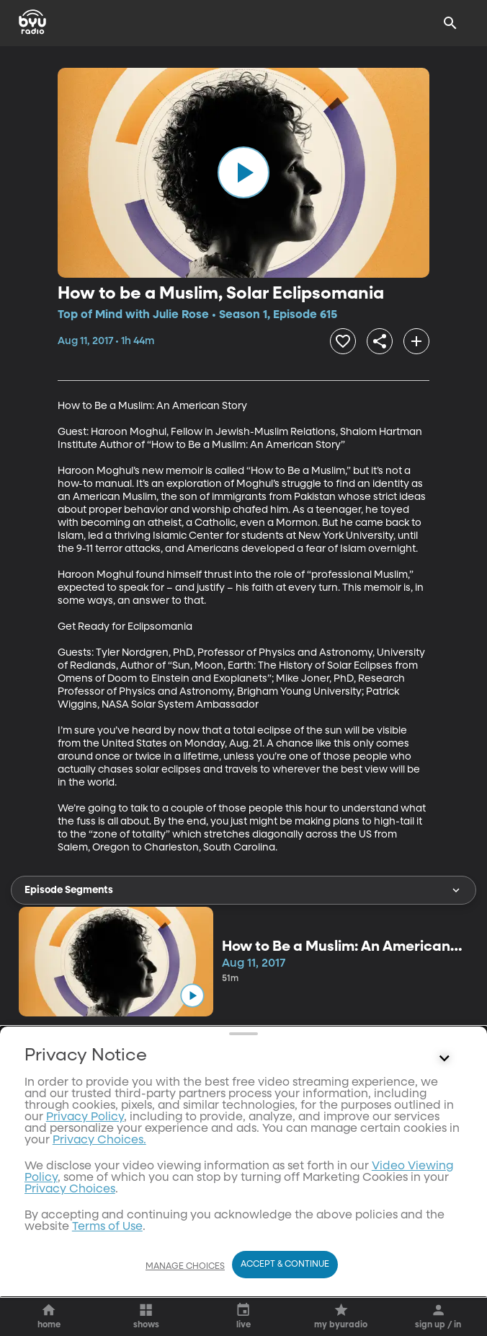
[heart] (343, 341)
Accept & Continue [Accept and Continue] (285, 1264)
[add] (416, 341)
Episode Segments (243, 890)
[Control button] (444, 1208)
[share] (380, 341)
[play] (243, 172)
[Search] (450, 23)
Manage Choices (185, 1266)
